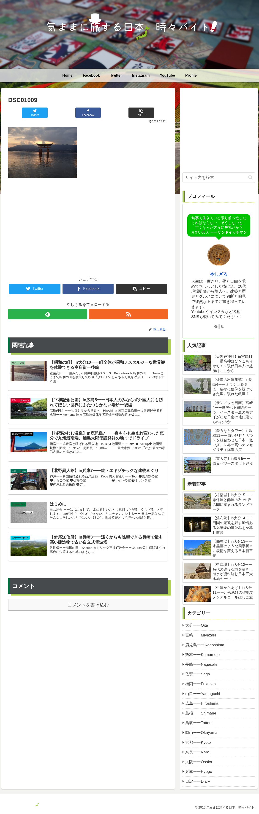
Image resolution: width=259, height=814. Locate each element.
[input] (219, 178)
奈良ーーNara (197, 752)
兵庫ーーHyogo (198, 771)
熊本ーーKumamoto (202, 654)
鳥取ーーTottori (198, 723)
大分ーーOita (196, 625)
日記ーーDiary (197, 781)
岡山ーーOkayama (201, 732)
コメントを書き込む (88, 604)
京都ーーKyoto (198, 742)
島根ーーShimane (200, 713)
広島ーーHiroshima (201, 703)
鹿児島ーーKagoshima (204, 645)
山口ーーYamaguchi (202, 694)
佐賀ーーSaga (197, 674)
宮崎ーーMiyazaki (200, 635)
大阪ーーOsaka (198, 762)
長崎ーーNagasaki (201, 664)
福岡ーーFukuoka (200, 684)
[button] (250, 177)
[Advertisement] (88, 220)
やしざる (219, 274)
